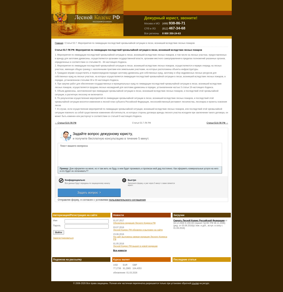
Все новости (120, 250)
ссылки (195, 283)
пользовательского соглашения (127, 199)
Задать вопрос (89, 192)
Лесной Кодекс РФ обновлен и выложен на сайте (138, 230)
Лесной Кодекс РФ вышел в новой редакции (135, 246)
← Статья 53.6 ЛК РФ (65, 123)
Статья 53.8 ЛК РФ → (217, 123)
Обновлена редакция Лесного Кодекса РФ (134, 223)
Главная (59, 43)
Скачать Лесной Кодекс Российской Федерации (199, 220)
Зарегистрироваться (63, 238)
